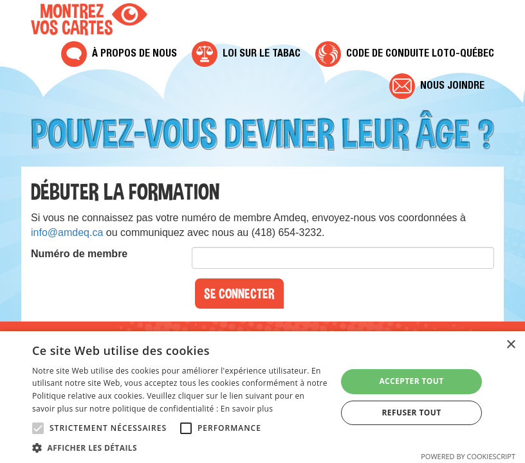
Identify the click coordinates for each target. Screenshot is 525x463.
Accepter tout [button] (411, 381)
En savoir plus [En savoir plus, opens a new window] (247, 408)
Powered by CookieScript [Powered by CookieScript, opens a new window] (468, 456)
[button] (179, 447)
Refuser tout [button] (411, 412)
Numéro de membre (79, 253)
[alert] (262, 397)
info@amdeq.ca (67, 232)
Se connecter (239, 293)
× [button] (510, 345)
